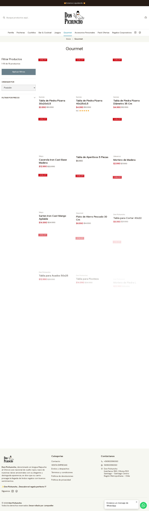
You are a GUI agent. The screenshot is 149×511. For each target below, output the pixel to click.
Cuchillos (32, 32)
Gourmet (68, 32)
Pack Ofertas (103, 32)
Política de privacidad (61, 480)
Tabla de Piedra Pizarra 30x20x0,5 (52, 102)
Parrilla (11, 32)
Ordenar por (8, 82)
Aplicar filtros (18, 72)
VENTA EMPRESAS (59, 465)
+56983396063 (109, 461)
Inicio (68, 39)
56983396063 (109, 465)
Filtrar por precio (19, 98)
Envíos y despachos (60, 468)
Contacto (55, 461)
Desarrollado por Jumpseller (41, 505)
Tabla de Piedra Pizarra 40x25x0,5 (89, 102)
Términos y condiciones (62, 472)
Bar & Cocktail (45, 32)
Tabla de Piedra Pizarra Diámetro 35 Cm (126, 102)
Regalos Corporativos (122, 32)
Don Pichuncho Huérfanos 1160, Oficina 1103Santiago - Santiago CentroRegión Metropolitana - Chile (115, 472)
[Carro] (145, 18)
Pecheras (21, 32)
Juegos (57, 32)
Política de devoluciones (62, 476)
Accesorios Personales (85, 32)
